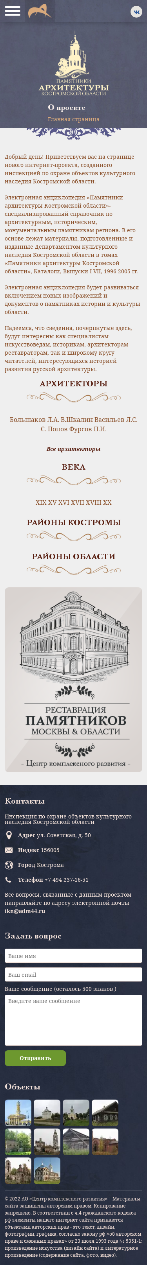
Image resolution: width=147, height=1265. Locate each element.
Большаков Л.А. (34, 419)
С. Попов (54, 429)
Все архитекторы (73, 449)
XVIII (94, 502)
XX (107, 502)
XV (52, 502)
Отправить (35, 1058)
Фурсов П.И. (88, 429)
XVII (77, 502)
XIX (41, 502)
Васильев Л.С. (116, 419)
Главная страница (74, 119)
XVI (63, 502)
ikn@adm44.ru (25, 911)
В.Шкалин (77, 419)
